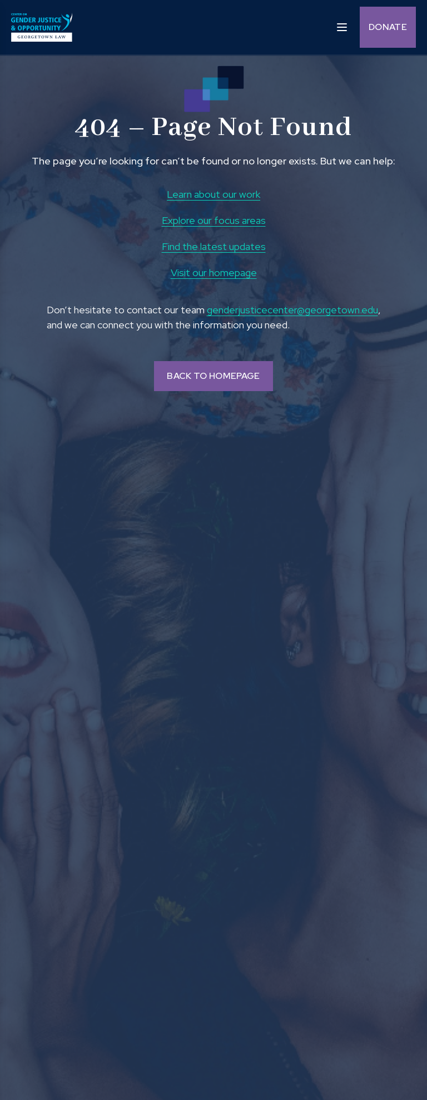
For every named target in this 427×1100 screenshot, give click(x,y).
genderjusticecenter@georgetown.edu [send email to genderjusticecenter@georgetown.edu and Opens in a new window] (292, 309)
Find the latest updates (214, 246)
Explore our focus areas (214, 220)
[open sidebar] (342, 26)
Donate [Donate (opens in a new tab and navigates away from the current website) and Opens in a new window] (388, 27)
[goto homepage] (41, 27)
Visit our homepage (214, 272)
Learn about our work (213, 194)
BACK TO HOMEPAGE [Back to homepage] (213, 376)
